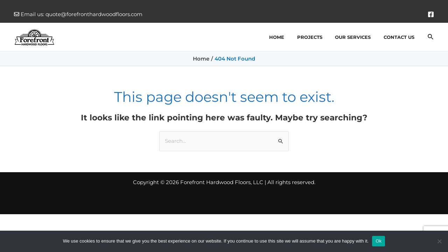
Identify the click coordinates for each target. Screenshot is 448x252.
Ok (379, 241)
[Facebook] (431, 14)
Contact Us (400, 37)
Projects (318, 37)
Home (289, 37)
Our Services (358, 37)
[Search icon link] (431, 37)
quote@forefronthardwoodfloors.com (94, 14)
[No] (439, 241)
